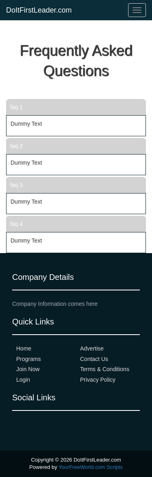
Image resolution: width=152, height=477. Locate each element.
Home (23, 348)
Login (23, 379)
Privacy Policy (98, 379)
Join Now (28, 369)
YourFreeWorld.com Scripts (90, 467)
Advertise (92, 348)
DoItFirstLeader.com (39, 10)
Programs (28, 359)
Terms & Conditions (104, 369)
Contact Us (94, 359)
